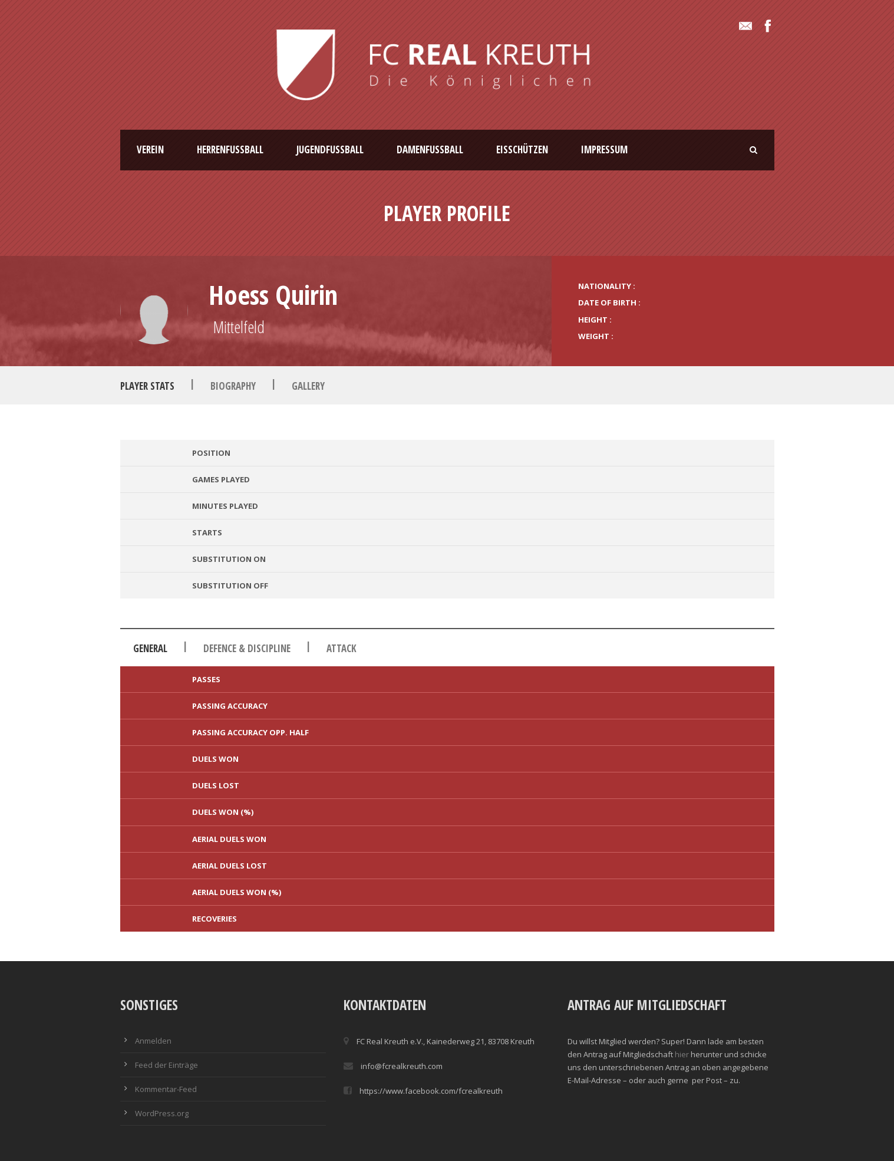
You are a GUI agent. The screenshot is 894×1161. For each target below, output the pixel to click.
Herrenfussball (230, 149)
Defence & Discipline (247, 648)
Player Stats (147, 386)
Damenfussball (430, 149)
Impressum (604, 149)
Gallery (308, 386)
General (150, 648)
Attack (341, 648)
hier (682, 1054)
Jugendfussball (330, 149)
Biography (233, 386)
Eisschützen (522, 149)
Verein (150, 149)
